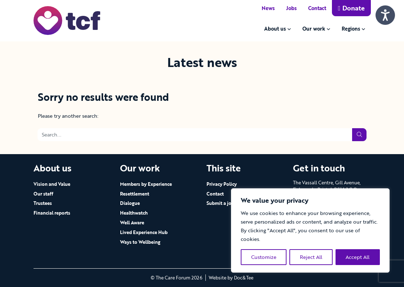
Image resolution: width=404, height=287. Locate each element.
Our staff (43, 193)
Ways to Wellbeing (140, 242)
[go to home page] (67, 20)
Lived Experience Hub (144, 232)
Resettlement (134, 193)
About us (275, 28)
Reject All (311, 257)
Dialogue (130, 203)
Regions (351, 28)
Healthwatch (134, 213)
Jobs (291, 8)
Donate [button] (351, 8)
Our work (313, 28)
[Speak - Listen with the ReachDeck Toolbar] (385, 15)
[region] (310, 230)
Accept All (357, 257)
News (268, 8)
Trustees (43, 203)
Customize (263, 257)
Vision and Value (52, 184)
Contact (317, 8)
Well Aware (132, 222)
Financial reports (52, 213)
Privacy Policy (222, 184)
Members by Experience (146, 184)
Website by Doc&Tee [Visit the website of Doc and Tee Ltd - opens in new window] (231, 277)
